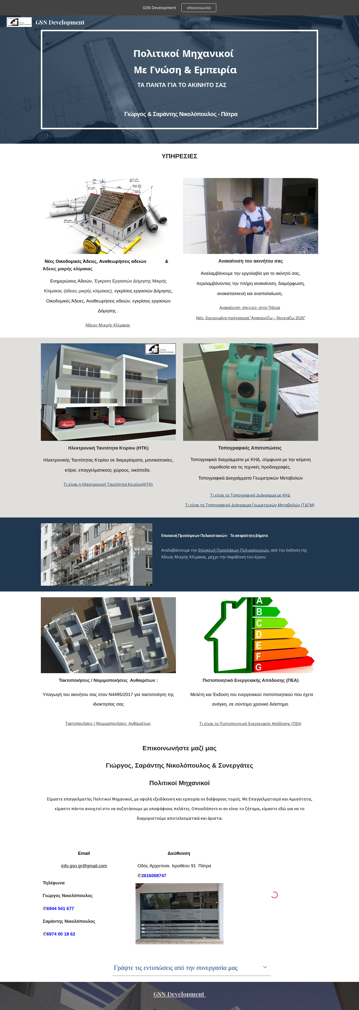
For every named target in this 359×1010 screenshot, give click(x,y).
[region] (179, 7)
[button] (265, 967)
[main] (179, 79)
